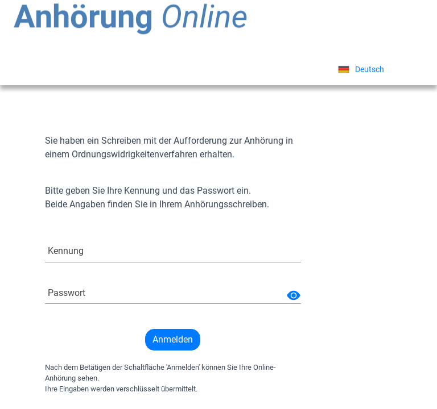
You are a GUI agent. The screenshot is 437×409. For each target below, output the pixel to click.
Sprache (295, 69)
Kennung (66, 250)
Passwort (66, 292)
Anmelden (172, 339)
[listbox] (361, 69)
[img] (293, 295)
